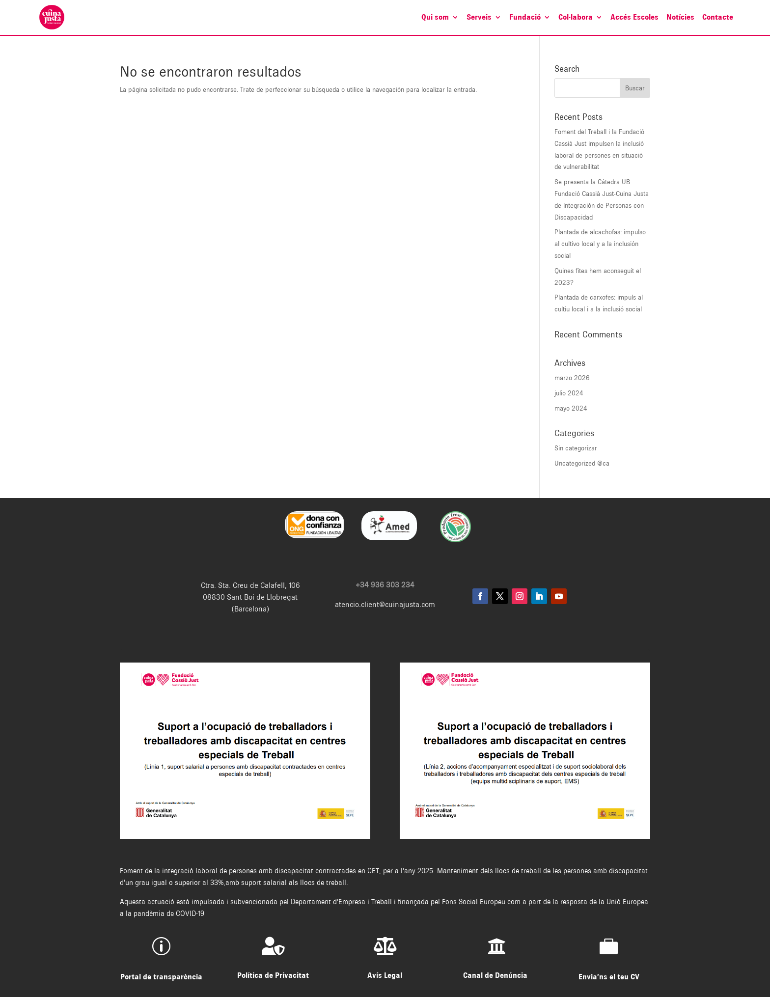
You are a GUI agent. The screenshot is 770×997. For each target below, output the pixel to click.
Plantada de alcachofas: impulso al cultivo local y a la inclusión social (600, 243)
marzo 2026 (572, 378)
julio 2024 (568, 393)
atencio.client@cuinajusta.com (385, 604)
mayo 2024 (570, 408)
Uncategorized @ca (581, 463)
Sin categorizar (575, 448)
